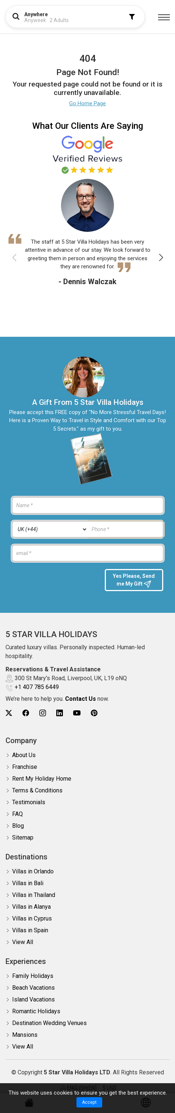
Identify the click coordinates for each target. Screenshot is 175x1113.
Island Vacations (33, 999)
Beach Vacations (33, 987)
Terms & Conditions (37, 790)
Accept (89, 1102)
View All (22, 942)
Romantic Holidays (36, 1011)
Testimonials (28, 802)
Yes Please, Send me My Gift (134, 580)
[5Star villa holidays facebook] (25, 713)
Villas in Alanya (31, 906)
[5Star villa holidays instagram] (42, 713)
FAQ (17, 813)
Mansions (25, 1034)
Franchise (24, 766)
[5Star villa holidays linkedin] (59, 713)
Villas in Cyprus (32, 918)
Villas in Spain (30, 930)
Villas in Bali (27, 883)
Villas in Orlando (33, 871)
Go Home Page (87, 103)
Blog (18, 825)
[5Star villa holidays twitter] (9, 713)
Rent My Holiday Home (41, 778)
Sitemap (22, 837)
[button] (161, 258)
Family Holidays (32, 975)
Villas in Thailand (33, 894)
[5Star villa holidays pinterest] (94, 713)
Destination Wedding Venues (49, 1023)
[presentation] (54, 583)
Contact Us (80, 698)
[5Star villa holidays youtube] (77, 713)
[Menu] (164, 17)
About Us (24, 755)
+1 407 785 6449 (37, 686)
